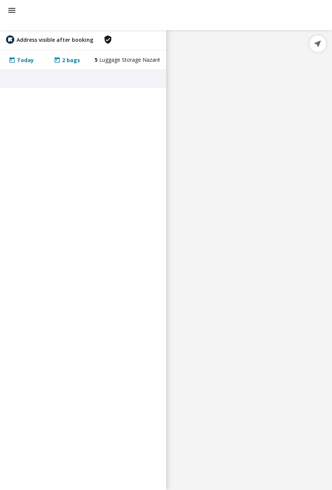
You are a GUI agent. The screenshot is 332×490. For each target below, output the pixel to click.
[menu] (12, 10)
